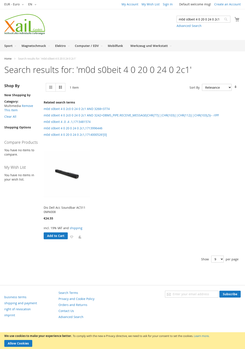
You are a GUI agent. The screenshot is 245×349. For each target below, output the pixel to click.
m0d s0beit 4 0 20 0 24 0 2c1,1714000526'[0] (75, 135)
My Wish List (151, 4)
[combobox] (203, 19)
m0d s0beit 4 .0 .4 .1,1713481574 (67, 122)
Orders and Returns (73, 305)
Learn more (201, 336)
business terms (15, 297)
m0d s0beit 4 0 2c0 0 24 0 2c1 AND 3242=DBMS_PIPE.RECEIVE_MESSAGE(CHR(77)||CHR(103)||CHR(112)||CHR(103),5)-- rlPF (131, 115)
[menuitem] (9, 45)
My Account (130, 4)
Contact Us (66, 311)
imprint (9, 315)
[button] (14, 4)
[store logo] (24, 24)
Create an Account (227, 4)
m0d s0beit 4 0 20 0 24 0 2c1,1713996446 (73, 128)
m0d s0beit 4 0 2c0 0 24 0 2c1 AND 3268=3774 (77, 109)
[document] (122, 340)
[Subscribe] (230, 294)
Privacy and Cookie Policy (76, 299)
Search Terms (68, 293)
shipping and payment (20, 303)
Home (8, 58)
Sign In (168, 4)
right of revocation (17, 309)
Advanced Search (189, 26)
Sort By (195, 87)
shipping (76, 228)
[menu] (122, 45)
